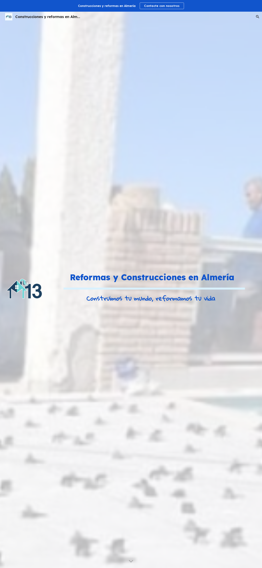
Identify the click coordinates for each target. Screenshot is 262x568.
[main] (152, 277)
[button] (257, 16)
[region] (131, 6)
